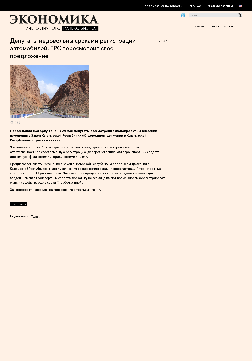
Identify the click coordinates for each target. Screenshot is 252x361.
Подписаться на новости (163, 6)
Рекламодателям (220, 6)
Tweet (35, 217)
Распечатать (19, 203)
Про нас (195, 6)
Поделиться (19, 216)
